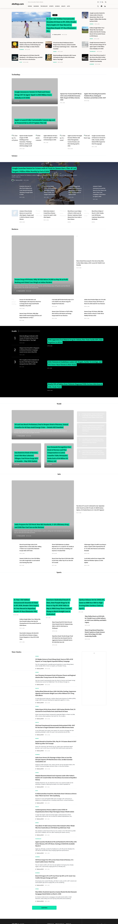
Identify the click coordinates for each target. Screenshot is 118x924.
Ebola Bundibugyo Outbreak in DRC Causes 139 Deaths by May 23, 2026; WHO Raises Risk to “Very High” (64, 57)
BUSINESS (22, 49)
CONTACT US (50, 923)
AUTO (21, 62)
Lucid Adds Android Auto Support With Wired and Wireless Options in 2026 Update (94, 560)
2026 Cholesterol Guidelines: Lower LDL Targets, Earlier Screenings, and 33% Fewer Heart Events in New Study (75, 362)
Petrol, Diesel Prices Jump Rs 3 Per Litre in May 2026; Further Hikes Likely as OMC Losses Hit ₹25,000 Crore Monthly (90, 262)
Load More (44, 907)
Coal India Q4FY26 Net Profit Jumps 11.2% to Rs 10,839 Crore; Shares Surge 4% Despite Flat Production (63, 300)
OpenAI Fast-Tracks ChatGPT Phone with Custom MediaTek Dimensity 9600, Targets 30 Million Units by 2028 (71, 96)
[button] (100, 2)
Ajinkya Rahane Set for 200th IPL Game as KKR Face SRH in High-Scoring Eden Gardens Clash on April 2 (91, 604)
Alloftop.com (18, 4)
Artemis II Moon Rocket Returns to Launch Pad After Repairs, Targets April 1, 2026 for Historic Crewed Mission (27, 214)
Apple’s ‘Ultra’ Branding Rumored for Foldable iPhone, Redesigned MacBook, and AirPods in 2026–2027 (94, 96)
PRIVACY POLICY (59, 923)
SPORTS (55, 14)
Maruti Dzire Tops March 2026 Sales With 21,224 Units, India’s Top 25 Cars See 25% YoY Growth (63, 560)
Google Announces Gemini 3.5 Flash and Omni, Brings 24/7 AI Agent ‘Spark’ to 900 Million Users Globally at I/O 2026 (34, 94)
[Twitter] (98, 6)
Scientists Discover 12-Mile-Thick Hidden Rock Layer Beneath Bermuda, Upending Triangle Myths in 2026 (26, 189)
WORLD (55, 51)
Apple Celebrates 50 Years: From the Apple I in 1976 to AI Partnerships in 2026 (51, 135)
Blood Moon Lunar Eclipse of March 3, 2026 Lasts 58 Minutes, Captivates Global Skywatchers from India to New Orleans (75, 214)
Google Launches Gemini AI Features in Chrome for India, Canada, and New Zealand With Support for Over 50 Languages (98, 138)
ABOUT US (68, 923)
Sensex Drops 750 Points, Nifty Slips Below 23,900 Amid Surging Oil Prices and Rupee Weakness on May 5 (31, 314)
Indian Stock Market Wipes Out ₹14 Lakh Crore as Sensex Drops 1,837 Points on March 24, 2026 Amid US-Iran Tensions (95, 300)
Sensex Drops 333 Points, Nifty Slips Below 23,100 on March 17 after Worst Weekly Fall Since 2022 (94, 312)
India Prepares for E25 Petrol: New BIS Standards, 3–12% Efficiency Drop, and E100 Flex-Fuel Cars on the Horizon (31, 57)
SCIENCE (91, 24)
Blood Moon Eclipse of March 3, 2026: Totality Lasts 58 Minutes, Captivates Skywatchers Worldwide (98, 214)
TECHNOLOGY (93, 51)
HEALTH (55, 62)
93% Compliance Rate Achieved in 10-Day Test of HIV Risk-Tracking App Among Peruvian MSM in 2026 (29, 361)
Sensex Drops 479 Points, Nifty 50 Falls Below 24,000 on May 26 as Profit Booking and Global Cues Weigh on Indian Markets (31, 44)
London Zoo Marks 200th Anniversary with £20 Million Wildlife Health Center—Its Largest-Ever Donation (50, 189)
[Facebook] (101, 6)
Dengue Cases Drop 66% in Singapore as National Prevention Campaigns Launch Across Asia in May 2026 (29, 349)
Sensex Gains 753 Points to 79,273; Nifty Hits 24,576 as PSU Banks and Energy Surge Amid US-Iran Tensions (62, 312)
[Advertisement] (83, 115)
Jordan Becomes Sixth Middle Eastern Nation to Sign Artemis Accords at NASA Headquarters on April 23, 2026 (75, 189)
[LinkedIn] (105, 6)
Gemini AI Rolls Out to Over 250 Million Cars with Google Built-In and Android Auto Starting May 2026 (30, 560)
